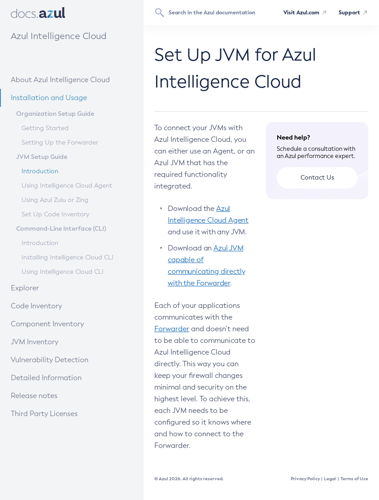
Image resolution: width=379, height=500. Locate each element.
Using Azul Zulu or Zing (55, 200)
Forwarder (171, 329)
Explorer (51, 287)
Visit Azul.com (301, 12)
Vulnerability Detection (63, 359)
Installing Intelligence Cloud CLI (67, 257)
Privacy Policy (305, 479)
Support (349, 12)
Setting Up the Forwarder (60, 142)
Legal (330, 479)
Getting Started (45, 128)
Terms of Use (354, 479)
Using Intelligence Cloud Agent (67, 185)
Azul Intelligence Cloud (58, 36)
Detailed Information (62, 377)
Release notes (55, 395)
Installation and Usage (63, 97)
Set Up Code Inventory (55, 214)
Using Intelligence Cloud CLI (63, 272)
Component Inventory (62, 323)
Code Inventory (57, 305)
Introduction (40, 171)
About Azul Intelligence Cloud (69, 79)
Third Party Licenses (44, 413)
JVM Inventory (56, 341)
